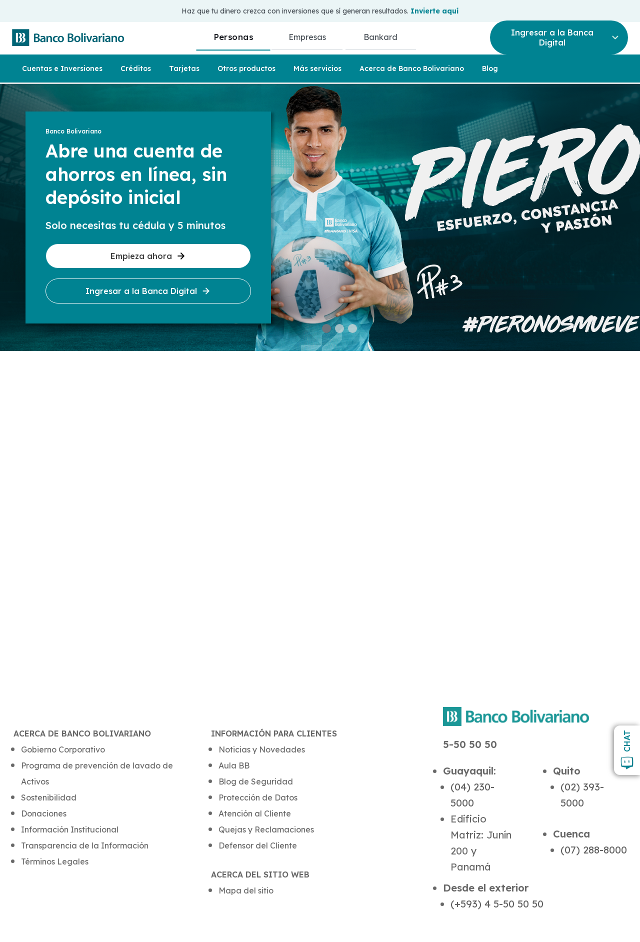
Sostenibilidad (48, 797)
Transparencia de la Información (84, 845)
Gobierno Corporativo (63, 749)
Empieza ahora (148, 256)
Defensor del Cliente (257, 845)
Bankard (381, 37)
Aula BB (234, 765)
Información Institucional (69, 829)
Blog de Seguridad (255, 781)
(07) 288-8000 (593, 850)
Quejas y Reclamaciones (266, 829)
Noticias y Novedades (261, 749)
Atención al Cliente (254, 813)
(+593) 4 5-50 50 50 (497, 904)
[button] (326, 328)
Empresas (307, 37)
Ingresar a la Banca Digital (148, 291)
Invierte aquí (434, 11)
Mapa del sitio (246, 891)
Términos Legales (54, 861)
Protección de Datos (258, 797)
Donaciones (43, 813)
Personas (233, 37)
